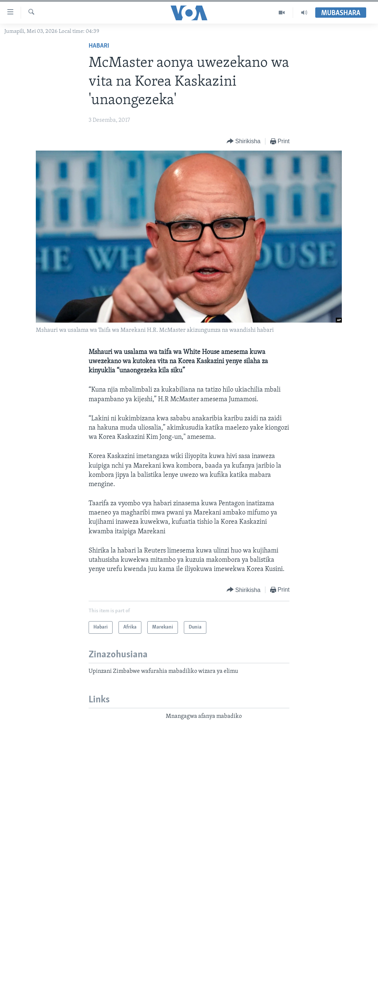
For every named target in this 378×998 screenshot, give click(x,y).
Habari (99, 45)
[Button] (244, 142)
